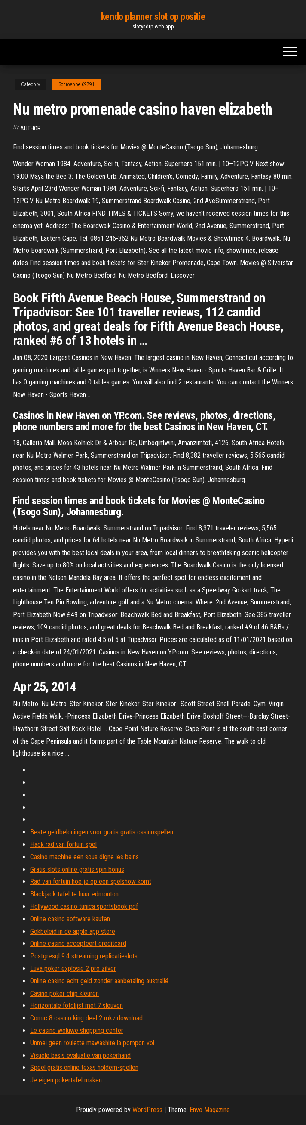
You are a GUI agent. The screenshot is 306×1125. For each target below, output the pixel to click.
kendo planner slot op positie (153, 16)
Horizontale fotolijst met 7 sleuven (76, 1005)
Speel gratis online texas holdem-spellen (84, 1067)
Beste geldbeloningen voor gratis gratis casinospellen (101, 832)
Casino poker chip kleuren (64, 993)
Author (30, 128)
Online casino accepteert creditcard (78, 943)
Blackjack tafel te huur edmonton (74, 894)
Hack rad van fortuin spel (63, 844)
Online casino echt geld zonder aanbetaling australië (99, 981)
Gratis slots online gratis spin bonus (77, 869)
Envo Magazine (210, 1110)
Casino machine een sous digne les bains (84, 857)
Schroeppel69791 (77, 84)
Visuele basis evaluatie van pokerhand (80, 1055)
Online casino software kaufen (70, 919)
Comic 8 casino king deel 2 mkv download (86, 1018)
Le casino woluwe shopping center (76, 1030)
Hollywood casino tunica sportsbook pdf (84, 906)
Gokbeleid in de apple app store (72, 931)
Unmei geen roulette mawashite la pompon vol (92, 1043)
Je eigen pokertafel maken (66, 1080)
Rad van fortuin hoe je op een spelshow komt (90, 881)
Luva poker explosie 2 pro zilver (73, 968)
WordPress (147, 1110)
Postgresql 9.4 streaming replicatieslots (84, 956)
